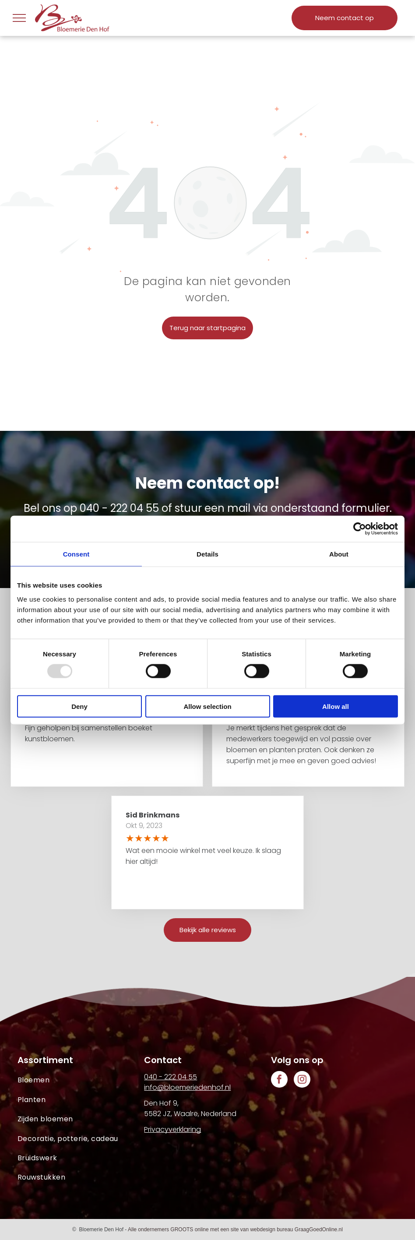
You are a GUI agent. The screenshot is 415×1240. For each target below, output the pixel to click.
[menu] (19, 18)
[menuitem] (81, 1080)
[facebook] (279, 1080)
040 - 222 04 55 (119, 508)
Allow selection (207, 706)
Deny (79, 706)
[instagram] (302, 1080)
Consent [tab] (76, 554)
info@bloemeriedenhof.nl (187, 1087)
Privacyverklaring (172, 1129)
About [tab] (338, 554)
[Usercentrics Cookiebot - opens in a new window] (359, 528)
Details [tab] (207, 554)
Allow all (335, 706)
